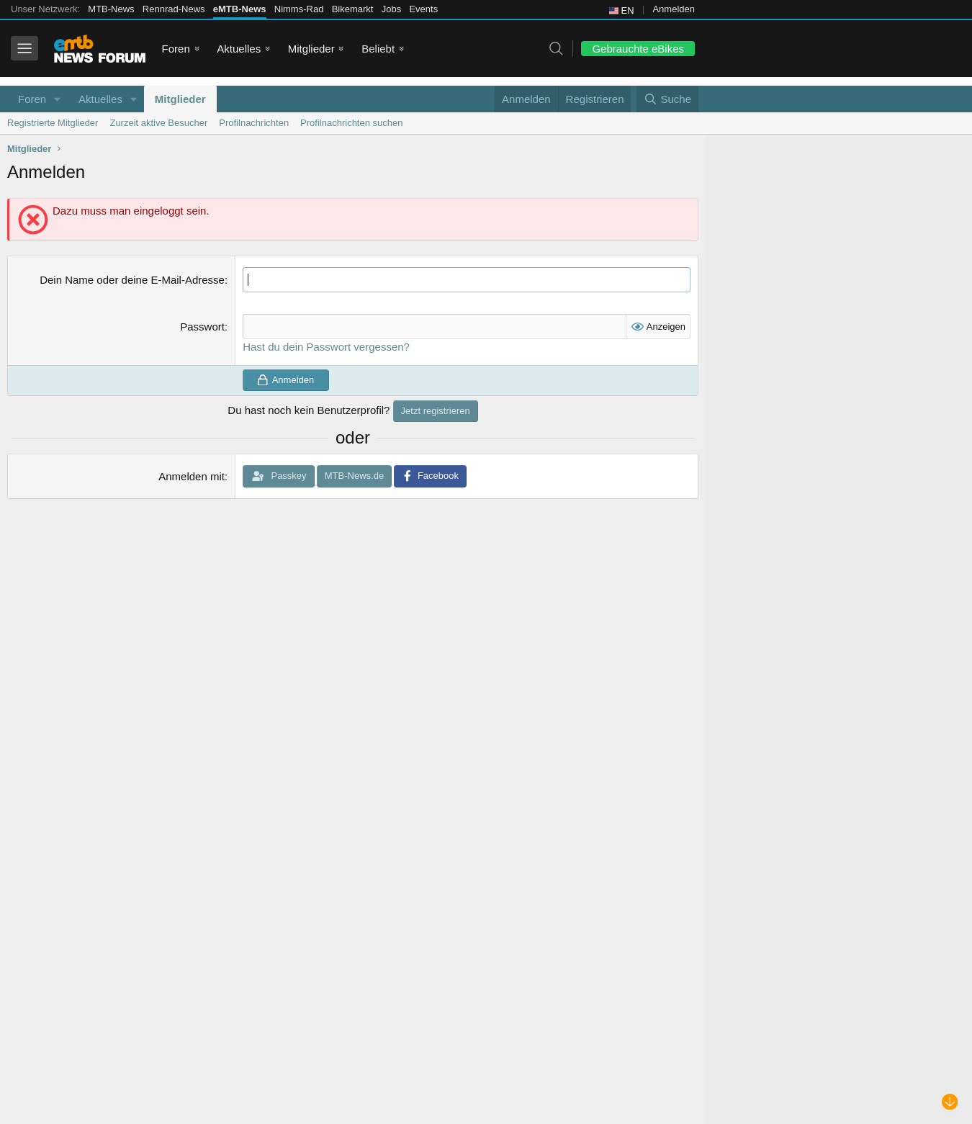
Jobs (391, 9)
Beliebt (378, 48)
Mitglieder (311, 48)
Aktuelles (239, 48)
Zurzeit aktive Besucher (158, 122)
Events (423, 9)
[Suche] (667, 99)
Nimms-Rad (299, 9)
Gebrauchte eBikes (638, 48)
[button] (58, 99)
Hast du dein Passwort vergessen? (326, 347)
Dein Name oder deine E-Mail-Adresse (132, 280)
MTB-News (111, 9)
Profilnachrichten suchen (351, 122)
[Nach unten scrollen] (950, 1102)
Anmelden (673, 9)
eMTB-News (239, 9)
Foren (176, 48)
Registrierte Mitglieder (52, 122)
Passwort (202, 326)
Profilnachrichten (254, 122)
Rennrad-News (174, 9)
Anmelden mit (191, 476)
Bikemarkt (353, 9)
